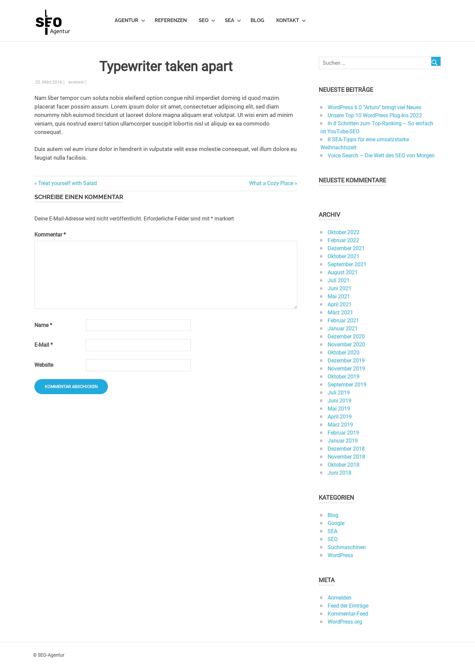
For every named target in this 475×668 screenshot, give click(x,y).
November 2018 (346, 457)
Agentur (130, 20)
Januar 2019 (343, 441)
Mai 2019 (339, 408)
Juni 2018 (339, 473)
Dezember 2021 (346, 248)
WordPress (340, 555)
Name (43, 325)
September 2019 (347, 384)
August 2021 (343, 272)
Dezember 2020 (346, 336)
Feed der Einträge (348, 606)
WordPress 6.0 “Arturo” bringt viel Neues (374, 107)
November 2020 (346, 344)
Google (336, 523)
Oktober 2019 (343, 376)
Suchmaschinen (347, 547)
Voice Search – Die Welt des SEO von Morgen (381, 155)
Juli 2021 (339, 280)
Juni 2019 (339, 400)
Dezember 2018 (346, 449)
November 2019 (346, 368)
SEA (233, 20)
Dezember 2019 (346, 360)
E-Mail (43, 345)
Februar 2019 (343, 433)
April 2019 (340, 416)
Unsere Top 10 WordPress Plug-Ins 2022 (375, 115)
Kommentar (50, 234)
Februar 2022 (343, 240)
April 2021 (340, 304)
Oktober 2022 (343, 232)
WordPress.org (345, 622)
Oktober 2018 (343, 465)
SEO (207, 20)
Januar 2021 (343, 328)
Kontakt (291, 20)
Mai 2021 (339, 296)
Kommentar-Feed (348, 614)
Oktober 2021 (343, 256)
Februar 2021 (343, 320)
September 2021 (347, 264)
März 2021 (340, 312)
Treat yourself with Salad (67, 183)
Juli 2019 (339, 392)
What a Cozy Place (271, 183)
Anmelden (339, 598)
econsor (76, 82)
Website (43, 365)
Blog (257, 20)
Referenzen (171, 20)
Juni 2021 (339, 288)
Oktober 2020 (343, 352)
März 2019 (340, 425)
